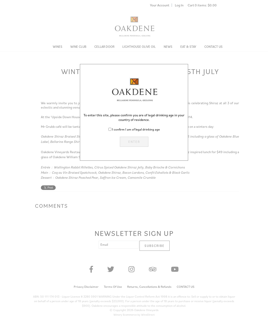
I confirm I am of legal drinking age (136, 129)
